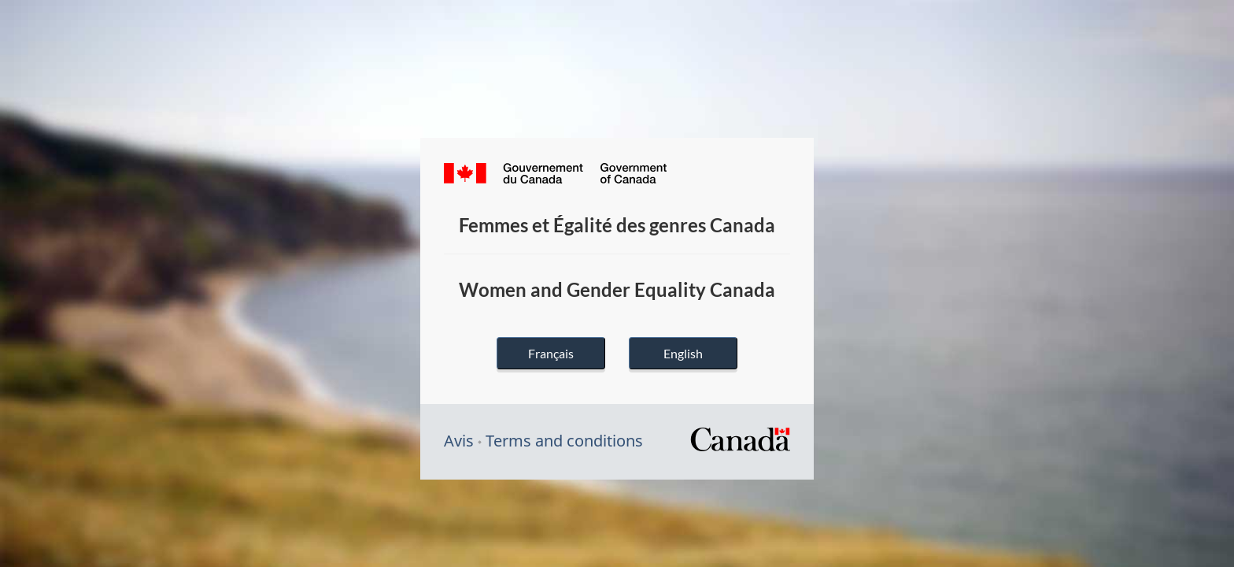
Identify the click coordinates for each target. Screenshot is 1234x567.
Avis (459, 440)
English (683, 353)
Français (551, 353)
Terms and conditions (564, 440)
